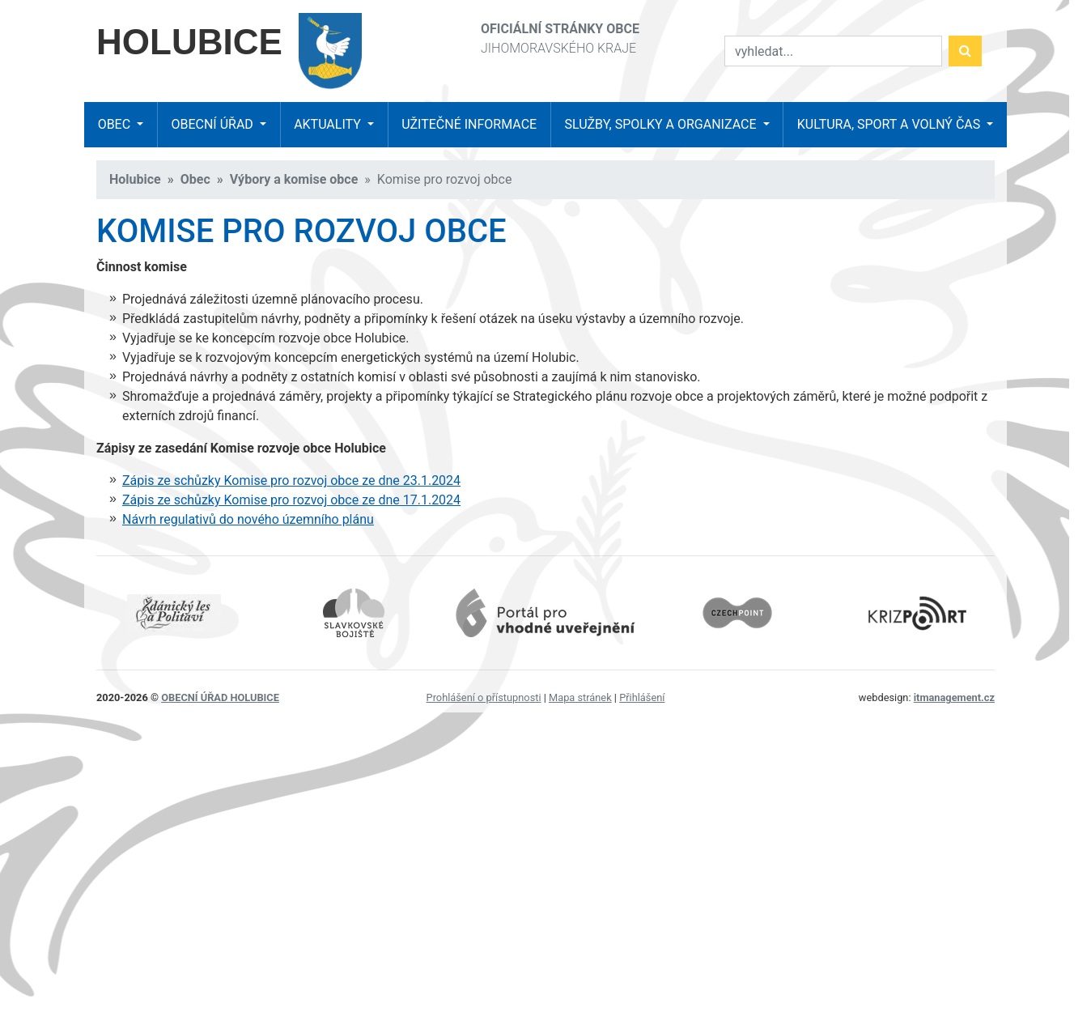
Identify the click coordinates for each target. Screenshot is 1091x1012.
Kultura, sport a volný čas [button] (890, 124)
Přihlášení (641, 697)
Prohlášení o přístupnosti (484, 697)
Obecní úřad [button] (213, 124)
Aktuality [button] (329, 124)
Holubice (135, 179)
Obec (195, 179)
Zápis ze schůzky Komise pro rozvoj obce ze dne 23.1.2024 (291, 480)
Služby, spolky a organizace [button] (661, 124)
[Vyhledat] (833, 51)
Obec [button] (116, 124)
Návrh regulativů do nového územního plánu (248, 519)
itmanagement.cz (954, 697)
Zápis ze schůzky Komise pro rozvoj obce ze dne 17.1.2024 (291, 500)
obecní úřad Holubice (220, 697)
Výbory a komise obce (294, 179)
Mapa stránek (580, 697)
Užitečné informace (469, 124)
